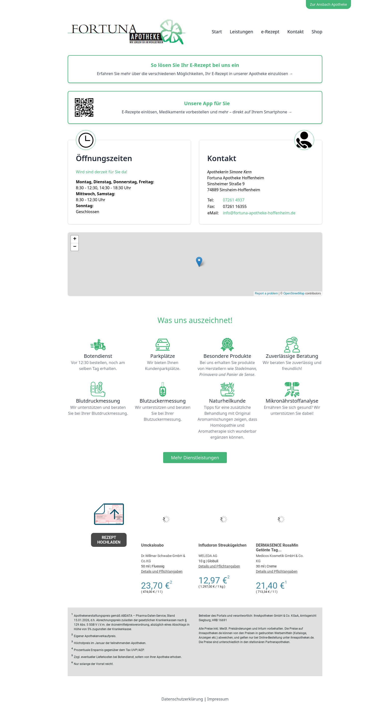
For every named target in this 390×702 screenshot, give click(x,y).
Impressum (218, 699)
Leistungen (241, 32)
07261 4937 (233, 200)
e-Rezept (270, 32)
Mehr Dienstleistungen (195, 458)
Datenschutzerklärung (182, 699)
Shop (317, 32)
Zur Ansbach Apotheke (328, 4)
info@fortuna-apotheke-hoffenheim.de (259, 213)
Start (217, 32)
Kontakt (295, 32)
